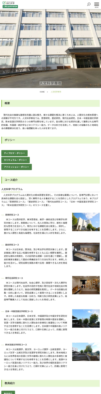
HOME (42, 92)
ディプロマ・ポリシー (14, 153)
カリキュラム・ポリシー (15, 160)
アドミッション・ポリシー (16, 167)
